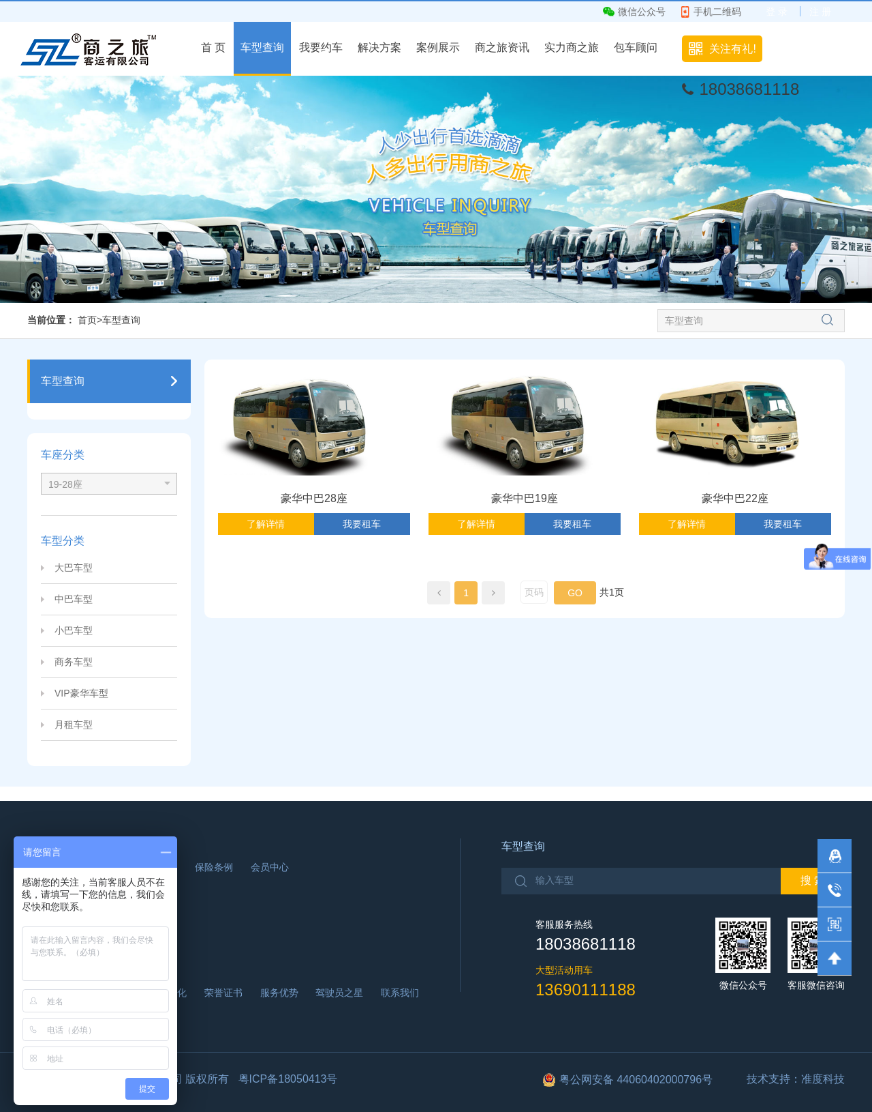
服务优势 (279, 992)
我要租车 (362, 523)
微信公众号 (642, 11)
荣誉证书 (223, 992)
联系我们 (400, 992)
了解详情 (266, 523)
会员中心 (270, 867)
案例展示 (438, 47)
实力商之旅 (571, 47)
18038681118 (749, 89)
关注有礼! (732, 49)
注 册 (820, 11)
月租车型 (73, 724)
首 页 (213, 47)
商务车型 (73, 661)
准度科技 (823, 1079)
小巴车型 (73, 630)
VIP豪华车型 (81, 693)
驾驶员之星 (339, 992)
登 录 (777, 11)
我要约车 (321, 47)
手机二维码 (717, 11)
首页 (87, 319)
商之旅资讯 (502, 47)
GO (574, 592)
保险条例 (214, 867)
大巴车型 (73, 567)
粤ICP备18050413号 (288, 1079)
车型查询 (262, 47)
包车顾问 (635, 47)
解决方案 (379, 47)
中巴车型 (73, 599)
